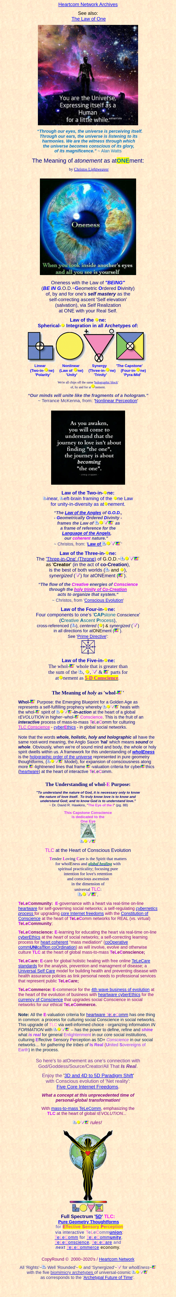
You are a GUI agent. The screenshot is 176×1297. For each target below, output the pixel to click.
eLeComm (91, 1108)
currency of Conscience (40, 999)
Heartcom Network (117, 1259)
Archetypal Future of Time (108, 1277)
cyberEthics (29, 937)
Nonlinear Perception (116, 400)
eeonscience (72, 1242)
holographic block (106, 382)
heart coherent (54, 942)
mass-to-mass (65, 1108)
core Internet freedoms (82, 913)
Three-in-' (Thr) (71, 559)
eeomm (66, 1237)
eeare (102, 1242)
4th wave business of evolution (120, 989)
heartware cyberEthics (119, 994)
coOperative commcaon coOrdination (73, 945)
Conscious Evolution (103, 600)
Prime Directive (91, 636)
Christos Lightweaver (91, 169)
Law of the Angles (83, 512)
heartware (27, 908)
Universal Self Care (36, 971)
